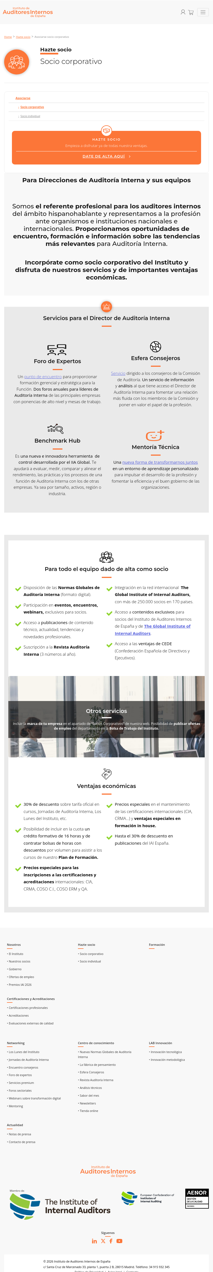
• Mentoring (15, 1106)
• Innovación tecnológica (165, 1052)
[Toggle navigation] (203, 12)
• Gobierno (14, 969)
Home (8, 37)
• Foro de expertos (19, 1075)
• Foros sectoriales (19, 1091)
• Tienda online (88, 1111)
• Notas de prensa (19, 1134)
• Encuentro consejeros (22, 1067)
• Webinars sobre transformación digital (34, 1098)
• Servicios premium (20, 1083)
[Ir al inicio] (108, 1171)
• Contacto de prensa (21, 1142)
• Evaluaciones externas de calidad (30, 1023)
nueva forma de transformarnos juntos (160, 462)
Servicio (118, 373)
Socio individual (30, 116)
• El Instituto (15, 954)
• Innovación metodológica (167, 1060)
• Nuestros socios (18, 961)
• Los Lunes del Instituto (23, 1052)
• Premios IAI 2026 (19, 985)
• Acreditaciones (18, 1015)
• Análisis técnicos (90, 1088)
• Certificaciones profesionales (27, 1008)
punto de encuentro (43, 376)
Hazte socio (23, 37)
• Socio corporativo (90, 954)
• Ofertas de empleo (20, 977)
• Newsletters (87, 1103)
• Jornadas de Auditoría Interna (28, 1060)
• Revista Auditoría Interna (95, 1080)
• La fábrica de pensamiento (97, 1065)
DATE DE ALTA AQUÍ (104, 156)
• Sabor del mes (88, 1096)
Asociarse (23, 98)
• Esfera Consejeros (91, 1072)
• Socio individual (89, 961)
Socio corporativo (32, 107)
